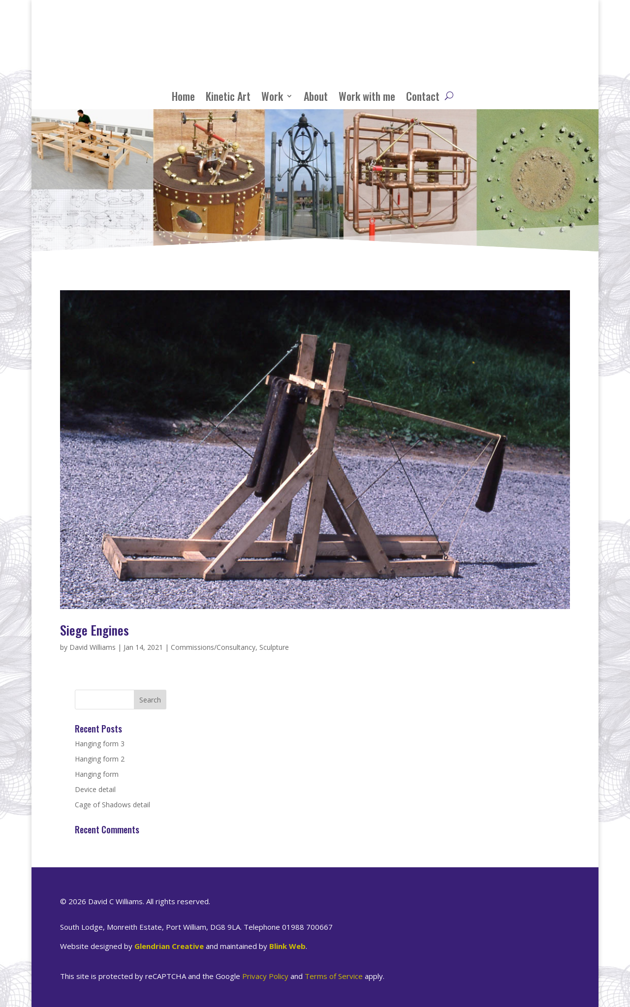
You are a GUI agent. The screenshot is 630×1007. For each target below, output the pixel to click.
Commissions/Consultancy (213, 647)
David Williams (92, 647)
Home (183, 96)
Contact (423, 96)
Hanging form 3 (100, 743)
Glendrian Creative (169, 946)
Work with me (367, 96)
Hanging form (97, 774)
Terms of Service (334, 976)
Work (272, 96)
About (316, 96)
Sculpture (274, 647)
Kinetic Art (228, 96)
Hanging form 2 (100, 758)
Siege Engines (94, 630)
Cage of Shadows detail (112, 804)
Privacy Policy (265, 976)
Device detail (95, 789)
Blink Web (287, 946)
